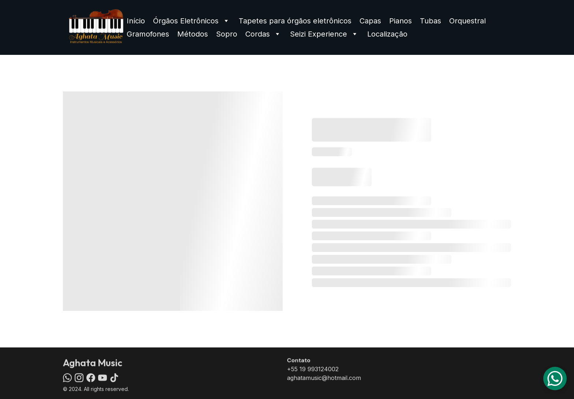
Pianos (400, 21)
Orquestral (467, 21)
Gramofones (148, 34)
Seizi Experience (318, 34)
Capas (370, 21)
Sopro (226, 34)
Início (136, 21)
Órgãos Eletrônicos (186, 21)
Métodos (192, 34)
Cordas (257, 34)
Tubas (430, 21)
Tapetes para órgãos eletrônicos (295, 21)
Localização (387, 34)
